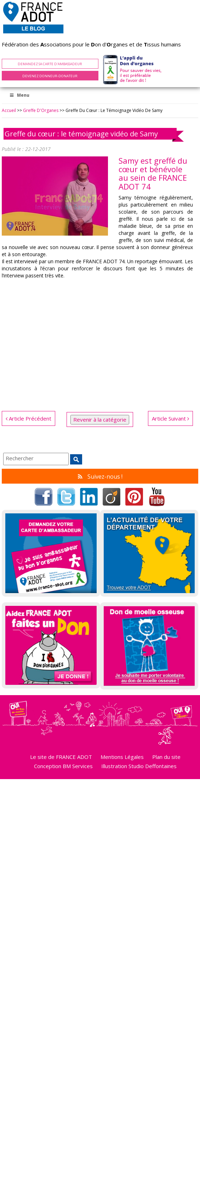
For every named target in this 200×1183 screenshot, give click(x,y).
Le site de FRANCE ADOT (61, 756)
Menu (19, 95)
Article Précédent (28, 418)
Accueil (9, 110)
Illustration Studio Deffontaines (139, 766)
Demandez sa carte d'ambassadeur (50, 64)
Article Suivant (170, 418)
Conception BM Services (63, 766)
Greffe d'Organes (40, 110)
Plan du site (166, 756)
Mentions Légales (122, 756)
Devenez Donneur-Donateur (50, 76)
